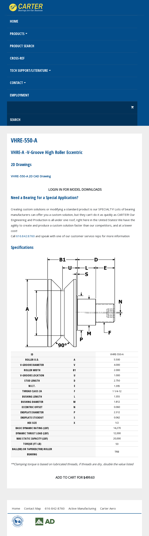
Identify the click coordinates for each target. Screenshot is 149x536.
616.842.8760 (25, 236)
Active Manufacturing (82, 508)
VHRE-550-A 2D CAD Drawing (31, 176)
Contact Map (32, 508)
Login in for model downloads (75, 189)
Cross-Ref (17, 58)
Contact (16, 82)
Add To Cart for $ (74, 477)
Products (17, 33)
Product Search (22, 46)
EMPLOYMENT (19, 95)
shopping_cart (132, 107)
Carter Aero (108, 508)
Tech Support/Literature (29, 70)
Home (14, 21)
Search (15, 119)
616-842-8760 (55, 508)
